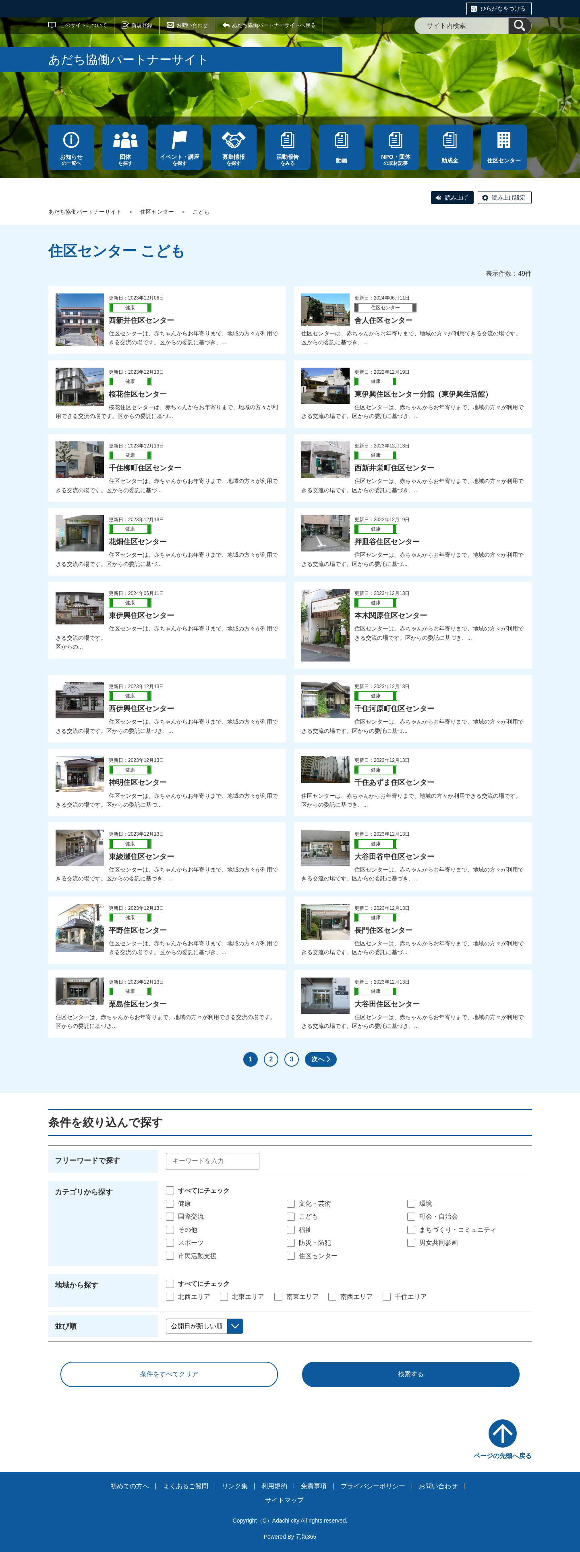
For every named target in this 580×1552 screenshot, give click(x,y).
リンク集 (235, 1486)
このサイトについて (83, 25)
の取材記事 (395, 160)
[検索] (520, 25)
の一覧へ (71, 160)
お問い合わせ (192, 25)
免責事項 (314, 1486)
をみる (287, 160)
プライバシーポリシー (373, 1486)
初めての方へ (129, 1486)
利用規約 (274, 1486)
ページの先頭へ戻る (503, 1455)
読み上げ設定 (509, 197)
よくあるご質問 (185, 1486)
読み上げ (456, 197)
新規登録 (141, 25)
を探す (125, 160)
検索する (411, 1374)
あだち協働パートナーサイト (85, 211)
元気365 (306, 1536)
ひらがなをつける (503, 8)
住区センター (157, 211)
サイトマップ (284, 1500)
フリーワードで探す (87, 1161)
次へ (317, 1059)
